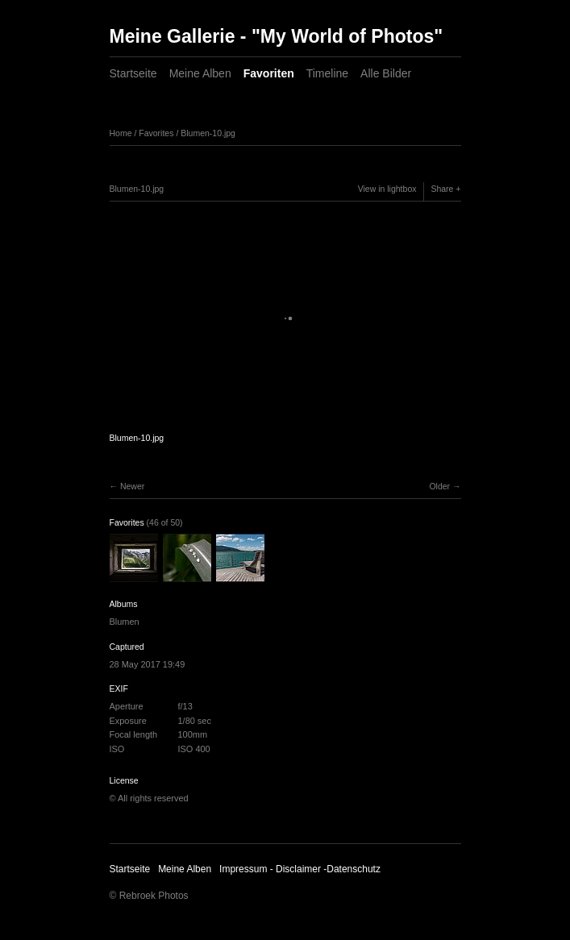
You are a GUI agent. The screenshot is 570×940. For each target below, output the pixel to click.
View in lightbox (387, 188)
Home (121, 133)
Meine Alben (200, 73)
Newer (132, 486)
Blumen (124, 621)
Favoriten (268, 73)
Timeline (327, 73)
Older (439, 486)
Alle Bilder (385, 73)
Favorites (156, 133)
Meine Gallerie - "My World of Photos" (276, 36)
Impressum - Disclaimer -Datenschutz (300, 869)
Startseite (133, 73)
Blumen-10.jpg (208, 133)
